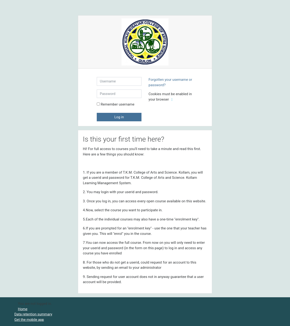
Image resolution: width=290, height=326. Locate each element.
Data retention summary (33, 314)
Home (22, 309)
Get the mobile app (29, 320)
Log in (119, 117)
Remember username (117, 104)
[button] (173, 100)
